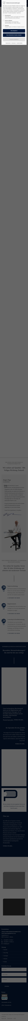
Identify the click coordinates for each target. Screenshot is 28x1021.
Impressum (13, 43)
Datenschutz (8, 43)
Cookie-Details (19, 43)
